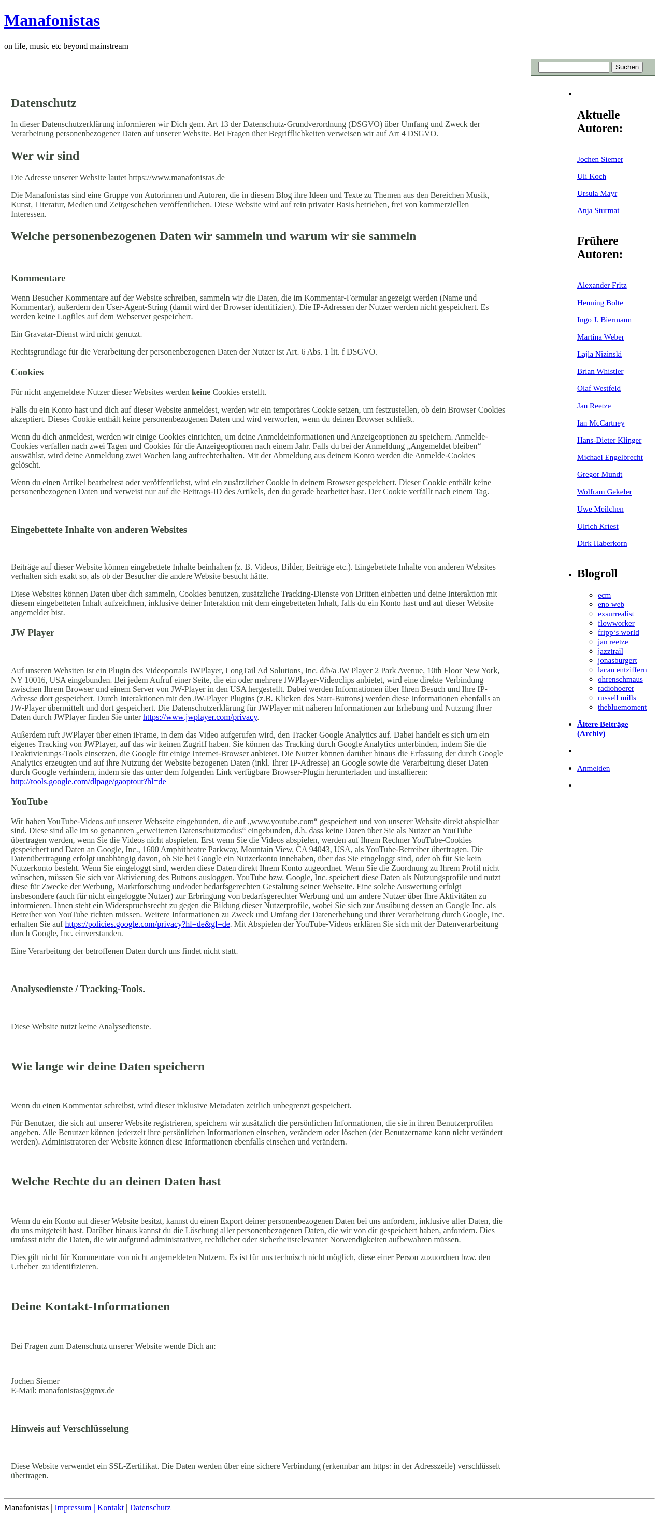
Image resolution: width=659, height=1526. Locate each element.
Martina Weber (600, 336)
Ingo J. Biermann (604, 319)
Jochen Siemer (600, 158)
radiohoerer (616, 688)
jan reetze (613, 641)
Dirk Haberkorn (602, 543)
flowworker (616, 622)
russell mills (617, 697)
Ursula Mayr (597, 193)
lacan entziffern (622, 669)
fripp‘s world (618, 632)
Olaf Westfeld (599, 388)
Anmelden (593, 768)
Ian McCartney (601, 422)
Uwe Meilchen (600, 508)
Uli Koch (591, 176)
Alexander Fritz (602, 284)
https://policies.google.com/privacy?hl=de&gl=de (147, 924)
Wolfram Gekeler (604, 491)
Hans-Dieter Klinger (609, 439)
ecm (604, 594)
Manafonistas (52, 20)
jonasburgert (617, 660)
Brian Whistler (600, 370)
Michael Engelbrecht (610, 457)
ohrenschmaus (620, 678)
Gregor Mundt (599, 474)
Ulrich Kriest (598, 525)
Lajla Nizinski (599, 353)
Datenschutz (150, 1507)
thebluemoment (622, 706)
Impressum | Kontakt (89, 1507)
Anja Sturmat (598, 210)
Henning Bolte (600, 302)
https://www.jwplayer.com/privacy (200, 717)
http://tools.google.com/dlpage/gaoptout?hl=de (88, 781)
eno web (611, 604)
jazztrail (610, 650)
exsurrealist (616, 613)
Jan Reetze (594, 405)
